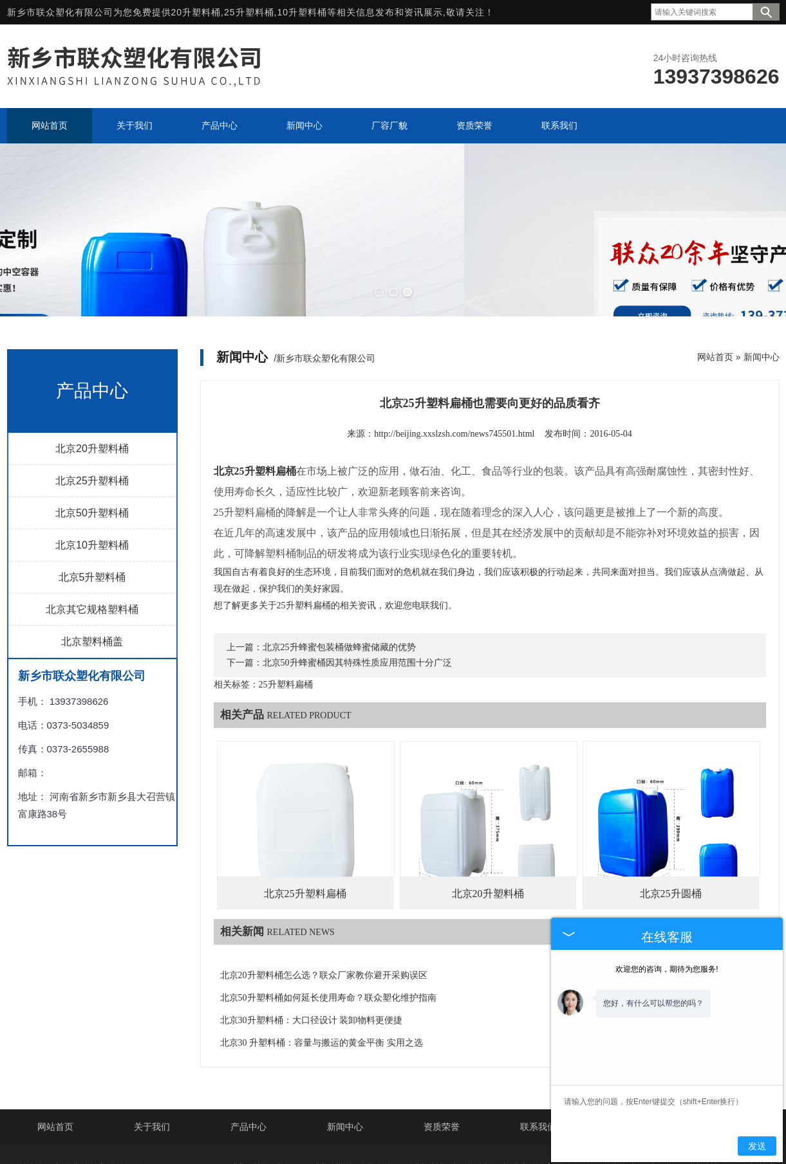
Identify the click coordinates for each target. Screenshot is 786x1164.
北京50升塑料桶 (92, 443)
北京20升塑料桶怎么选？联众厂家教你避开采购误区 (323, 906)
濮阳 (489, 1140)
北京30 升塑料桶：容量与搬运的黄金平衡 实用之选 (321, 973)
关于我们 (152, 1058)
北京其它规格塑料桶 (92, 539)
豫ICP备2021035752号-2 (430, 1119)
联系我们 (538, 1058)
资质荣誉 (442, 1058)
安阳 (435, 1140)
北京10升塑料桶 (92, 475)
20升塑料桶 (196, 12)
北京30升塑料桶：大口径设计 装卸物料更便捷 (311, 951)
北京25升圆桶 (671, 824)
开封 (516, 1140)
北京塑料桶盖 (92, 572)
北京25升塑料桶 (92, 411)
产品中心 (248, 1058)
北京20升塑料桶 (92, 379)
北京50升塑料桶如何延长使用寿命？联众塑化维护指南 (328, 928)
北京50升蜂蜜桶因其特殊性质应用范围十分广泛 (357, 593)
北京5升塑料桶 (92, 507)
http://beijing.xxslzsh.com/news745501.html (454, 364)
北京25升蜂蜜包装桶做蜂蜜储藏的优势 (339, 578)
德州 (354, 1140)
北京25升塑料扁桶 (305, 824)
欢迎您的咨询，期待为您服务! (666, 969)
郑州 (462, 1140)
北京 (327, 1140)
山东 (407, 1140)
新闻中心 (762, 287)
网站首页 (715, 287)
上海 (381, 1140)
